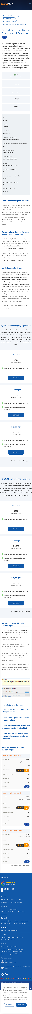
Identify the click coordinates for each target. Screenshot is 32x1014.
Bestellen (10, 37)
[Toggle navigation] (30, 3)
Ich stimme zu (21, 1005)
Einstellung (9, 1005)
